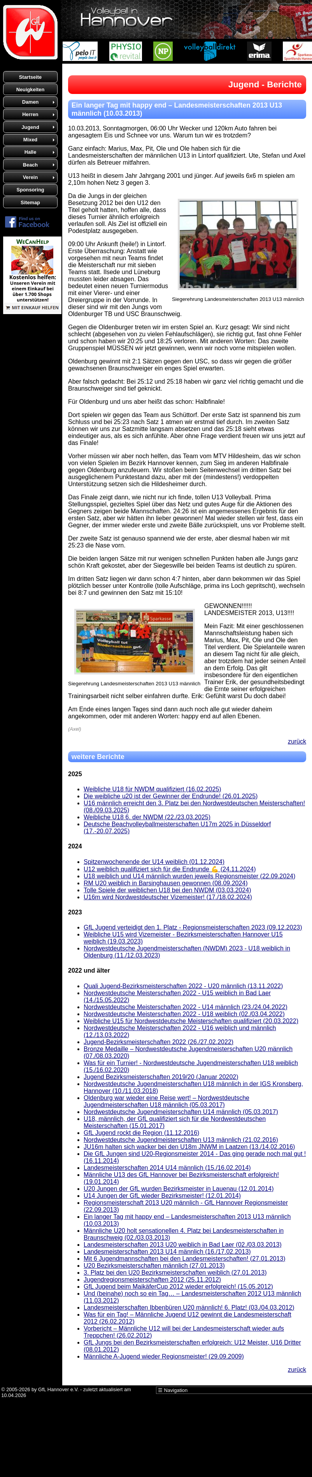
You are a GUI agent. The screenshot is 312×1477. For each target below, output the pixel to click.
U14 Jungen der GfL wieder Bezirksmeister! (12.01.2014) (162, 1195)
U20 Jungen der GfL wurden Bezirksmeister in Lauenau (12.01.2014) (179, 1188)
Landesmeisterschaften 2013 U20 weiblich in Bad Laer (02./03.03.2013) (183, 1244)
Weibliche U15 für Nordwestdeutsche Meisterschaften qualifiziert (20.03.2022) (191, 1021)
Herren (30, 114)
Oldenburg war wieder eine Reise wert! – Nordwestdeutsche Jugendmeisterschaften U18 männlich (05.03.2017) (166, 1101)
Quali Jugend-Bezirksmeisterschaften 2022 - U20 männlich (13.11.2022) (183, 986)
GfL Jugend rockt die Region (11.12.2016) (141, 1132)
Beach (30, 165)
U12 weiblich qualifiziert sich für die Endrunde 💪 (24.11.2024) (170, 869)
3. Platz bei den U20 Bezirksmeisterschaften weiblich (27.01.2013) (175, 1272)
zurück (297, 741)
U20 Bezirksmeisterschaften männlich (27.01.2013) (154, 1265)
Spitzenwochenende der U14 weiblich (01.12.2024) (154, 861)
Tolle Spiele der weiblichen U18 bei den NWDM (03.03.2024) (167, 890)
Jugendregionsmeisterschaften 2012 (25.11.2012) (152, 1279)
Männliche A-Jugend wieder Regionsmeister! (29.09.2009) (164, 1356)
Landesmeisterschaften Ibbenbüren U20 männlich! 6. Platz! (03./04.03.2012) (189, 1307)
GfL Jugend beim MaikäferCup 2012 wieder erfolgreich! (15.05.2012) (178, 1286)
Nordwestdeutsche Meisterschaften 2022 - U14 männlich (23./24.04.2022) (185, 1007)
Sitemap (30, 202)
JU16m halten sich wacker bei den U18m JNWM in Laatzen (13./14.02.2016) (189, 1146)
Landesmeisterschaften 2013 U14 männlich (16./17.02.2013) (167, 1251)
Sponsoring (30, 190)
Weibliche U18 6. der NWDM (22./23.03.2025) (147, 817)
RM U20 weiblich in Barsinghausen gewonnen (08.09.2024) (166, 883)
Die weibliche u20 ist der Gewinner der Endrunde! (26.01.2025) (171, 796)
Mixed (30, 139)
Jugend (30, 127)
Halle (31, 152)
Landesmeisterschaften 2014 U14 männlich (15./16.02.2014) (167, 1167)
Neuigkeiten (30, 89)
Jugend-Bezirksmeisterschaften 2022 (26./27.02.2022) (158, 1042)
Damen (30, 102)
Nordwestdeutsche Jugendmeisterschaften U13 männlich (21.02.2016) (181, 1139)
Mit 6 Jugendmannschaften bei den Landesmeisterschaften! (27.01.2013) (185, 1258)
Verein (30, 177)
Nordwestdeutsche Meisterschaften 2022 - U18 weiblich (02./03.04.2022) (184, 1014)
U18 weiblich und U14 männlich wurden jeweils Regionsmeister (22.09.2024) (189, 876)
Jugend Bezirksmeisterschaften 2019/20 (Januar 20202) (161, 1077)
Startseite (30, 77)
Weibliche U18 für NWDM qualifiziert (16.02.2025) (152, 789)
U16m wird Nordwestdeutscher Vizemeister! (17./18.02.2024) (168, 897)
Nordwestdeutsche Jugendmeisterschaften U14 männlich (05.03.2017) (181, 1112)
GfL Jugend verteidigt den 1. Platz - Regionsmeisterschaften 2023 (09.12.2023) (193, 927)
